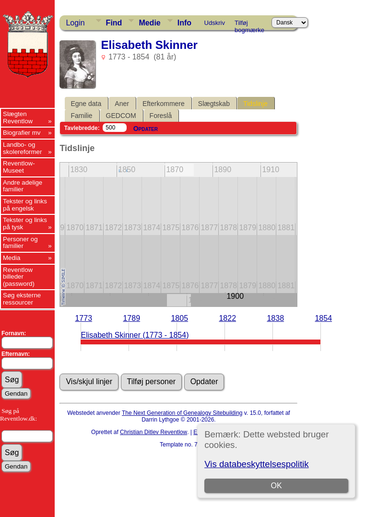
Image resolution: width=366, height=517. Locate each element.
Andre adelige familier (22, 186)
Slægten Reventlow (18, 117)
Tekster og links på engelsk (25, 205)
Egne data (86, 103)
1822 (227, 318)
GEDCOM (121, 115)
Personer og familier (20, 242)
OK (276, 486)
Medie (149, 23)
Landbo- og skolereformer (22, 148)
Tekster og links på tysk (25, 223)
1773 (83, 318)
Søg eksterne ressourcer (22, 299)
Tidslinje (255, 103)
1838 (275, 318)
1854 (323, 318)
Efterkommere (163, 103)
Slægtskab (214, 103)
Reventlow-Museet (19, 167)
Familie (81, 115)
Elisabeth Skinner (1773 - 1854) (135, 335)
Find (114, 23)
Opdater (145, 128)
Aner (122, 103)
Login (75, 23)
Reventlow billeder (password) (19, 276)
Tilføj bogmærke (249, 24)
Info (184, 23)
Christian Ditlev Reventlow (153, 432)
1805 (179, 318)
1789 (131, 318)
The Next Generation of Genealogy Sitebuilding (182, 413)
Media (11, 257)
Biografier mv (22, 132)
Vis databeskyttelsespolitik (256, 464)
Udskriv (214, 22)
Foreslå (161, 115)
